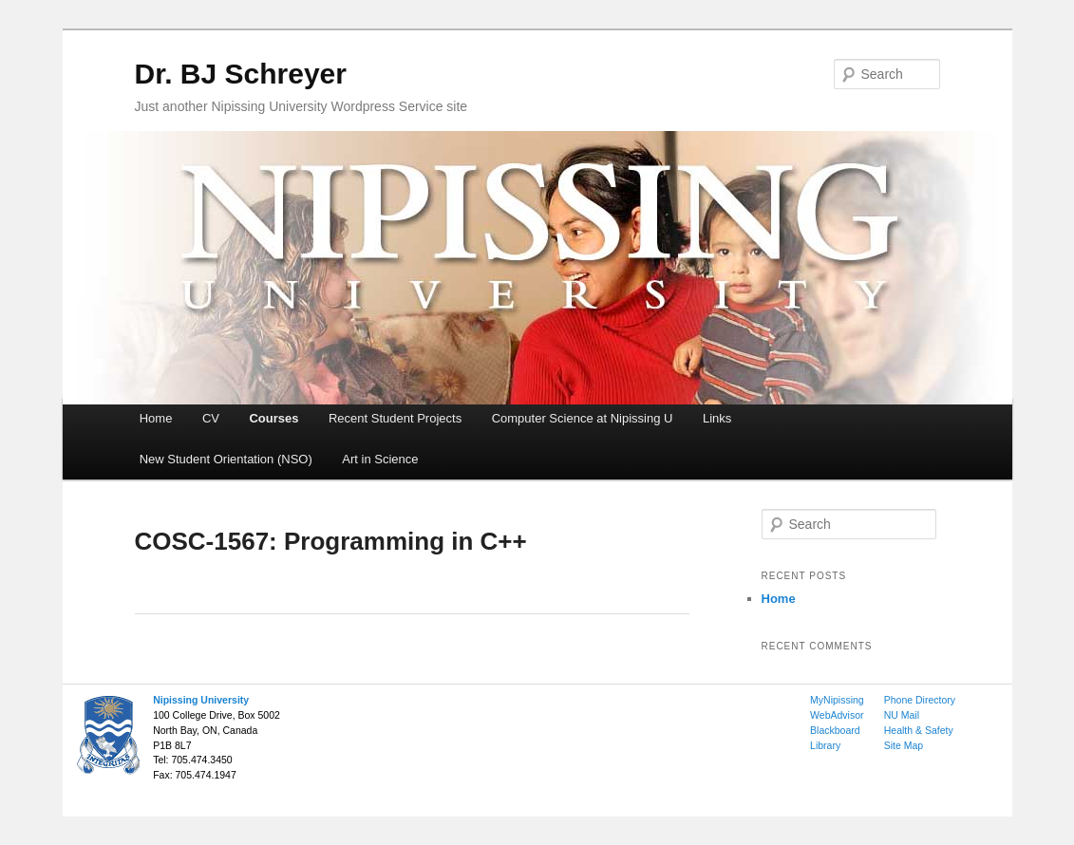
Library (825, 745)
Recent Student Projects (395, 418)
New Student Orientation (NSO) (226, 459)
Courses (273, 418)
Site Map (903, 745)
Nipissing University (201, 699)
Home (156, 418)
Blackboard (835, 730)
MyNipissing (837, 699)
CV (210, 418)
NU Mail (901, 715)
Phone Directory (919, 699)
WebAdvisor (836, 715)
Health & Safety (918, 730)
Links (717, 418)
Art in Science (380, 459)
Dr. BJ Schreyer (241, 73)
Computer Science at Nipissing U (582, 418)
